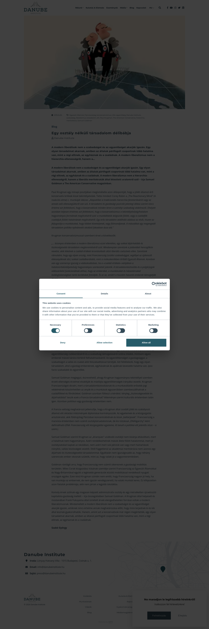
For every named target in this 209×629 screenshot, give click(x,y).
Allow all (146, 342)
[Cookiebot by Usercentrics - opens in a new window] (154, 284)
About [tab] (148, 293)
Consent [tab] (61, 293)
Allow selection (104, 342)
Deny (62, 342)
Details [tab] (104, 293)
